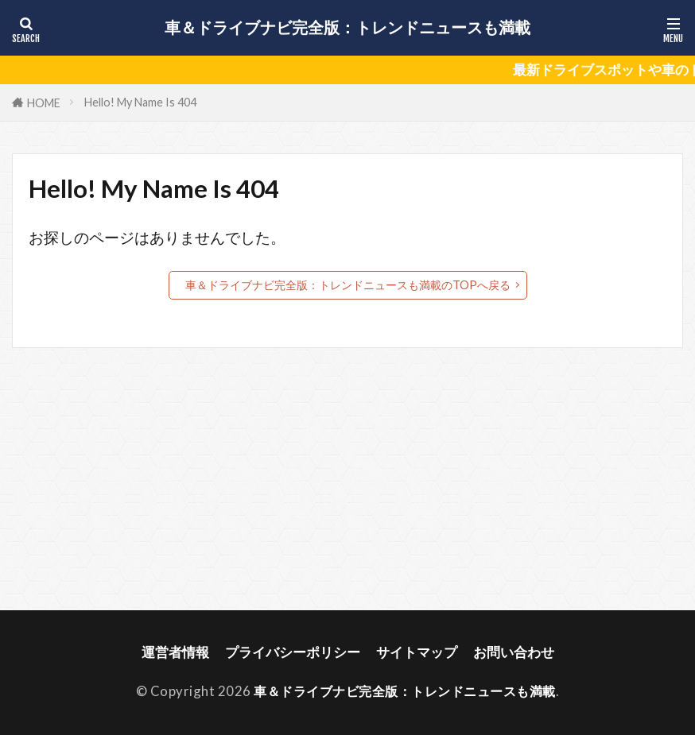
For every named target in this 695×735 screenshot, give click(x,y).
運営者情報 (175, 652)
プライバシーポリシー (292, 652)
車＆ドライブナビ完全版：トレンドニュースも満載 (347, 28)
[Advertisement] (346, 479)
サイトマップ (416, 652)
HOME (43, 103)
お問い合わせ (513, 652)
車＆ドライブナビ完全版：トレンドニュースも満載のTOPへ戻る (348, 285)
